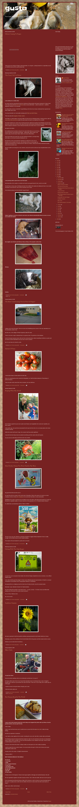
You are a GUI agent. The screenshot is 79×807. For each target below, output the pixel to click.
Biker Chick (8, 650)
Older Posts (49, 792)
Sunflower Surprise (11, 603)
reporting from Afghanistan (61, 96)
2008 (58, 219)
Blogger (49, 801)
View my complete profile (67, 82)
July (59, 206)
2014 (58, 167)
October (59, 181)
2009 (58, 176)
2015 (58, 165)
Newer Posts (7, 792)
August (59, 204)
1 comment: (22, 644)
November (60, 179)
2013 (58, 169)
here (61, 107)
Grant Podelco (66, 78)
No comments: (22, 543)
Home (28, 792)
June (59, 208)
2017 (58, 162)
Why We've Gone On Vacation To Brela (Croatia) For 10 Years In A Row (68, 115)
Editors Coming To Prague (13, 34)
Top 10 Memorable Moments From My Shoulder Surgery (67, 140)
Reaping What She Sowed (13, 391)
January (59, 216)
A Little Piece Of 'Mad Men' (67, 131)
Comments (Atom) (14, 794)
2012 (58, 171)
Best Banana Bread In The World (15, 697)
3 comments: (22, 788)
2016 (58, 164)
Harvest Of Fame (10, 349)
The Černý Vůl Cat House (13, 75)
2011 (58, 172)
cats (9, 296)
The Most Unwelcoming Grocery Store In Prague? (20, 302)
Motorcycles (10, 693)
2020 (58, 160)
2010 (58, 174)
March (59, 213)
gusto (16, 8)
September (60, 183)
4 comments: (21, 462)
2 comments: (22, 345)
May (59, 209)
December (60, 177)
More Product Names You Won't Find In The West (20, 466)
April (59, 211)
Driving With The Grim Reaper (14, 549)
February (60, 215)
